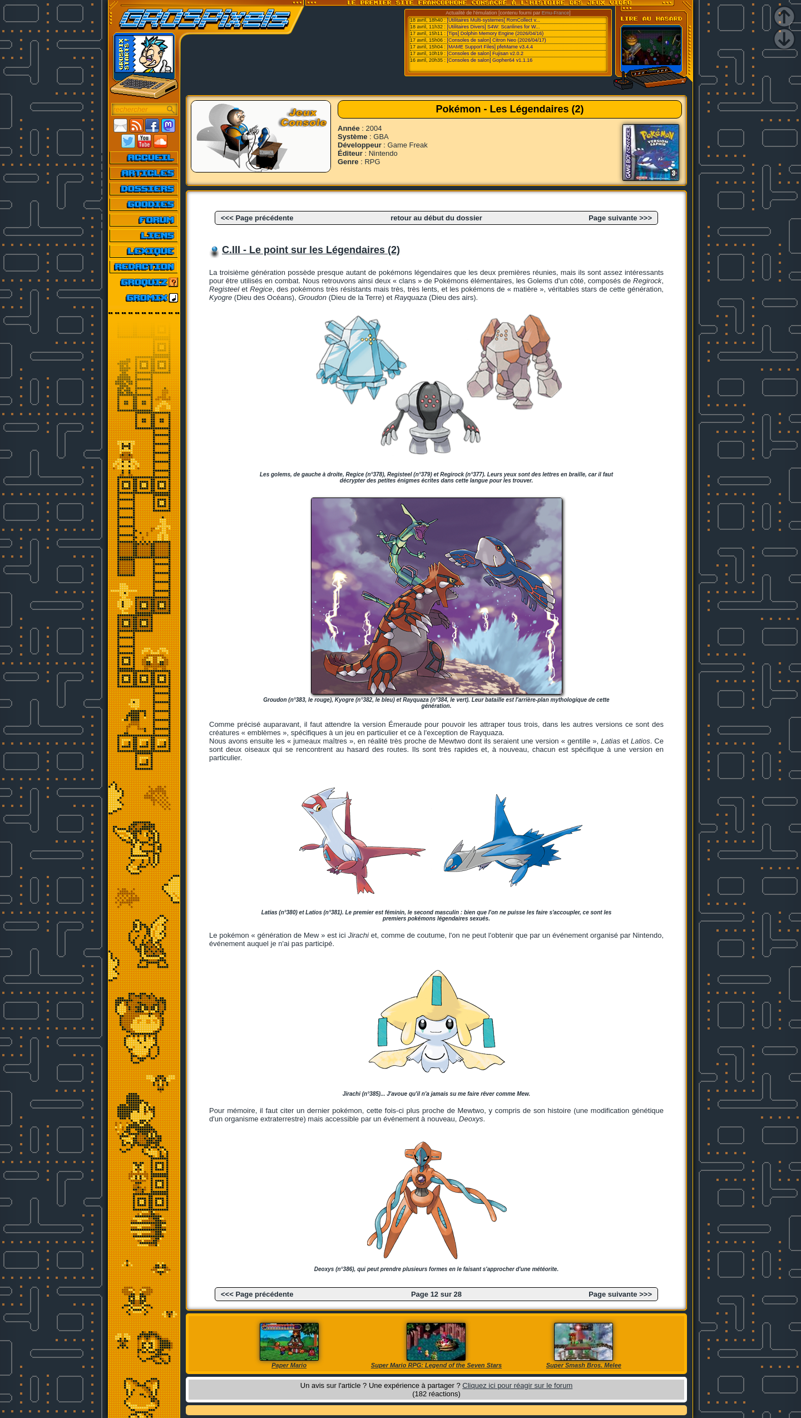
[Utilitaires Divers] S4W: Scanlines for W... (493, 26)
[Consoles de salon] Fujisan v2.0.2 (485, 53)
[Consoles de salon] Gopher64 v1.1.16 (490, 60)
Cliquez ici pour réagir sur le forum (517, 1385)
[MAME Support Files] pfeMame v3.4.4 (490, 47)
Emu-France (556, 13)
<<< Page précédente (257, 218)
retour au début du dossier (436, 218)
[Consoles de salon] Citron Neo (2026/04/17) (496, 40)
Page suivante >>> (620, 218)
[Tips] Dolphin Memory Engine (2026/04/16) (495, 33)
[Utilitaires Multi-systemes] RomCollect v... (493, 20)
